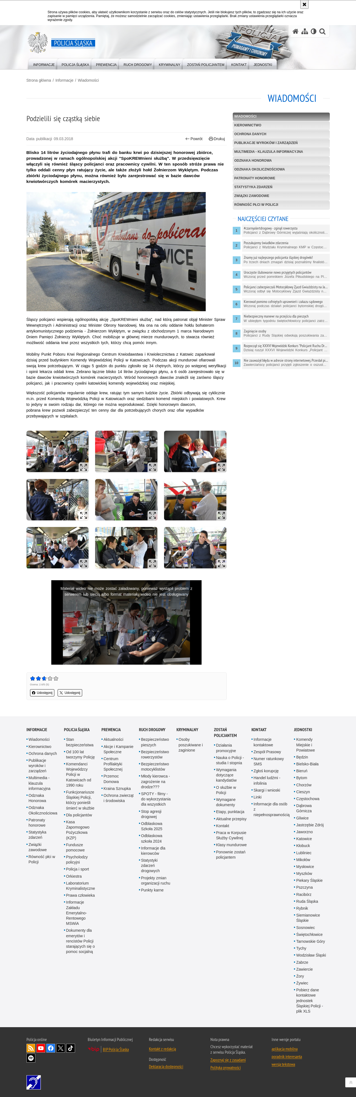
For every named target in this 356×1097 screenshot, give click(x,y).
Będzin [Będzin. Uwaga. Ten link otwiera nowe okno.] (302, 757)
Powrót (193, 139)
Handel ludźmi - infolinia (267, 780)
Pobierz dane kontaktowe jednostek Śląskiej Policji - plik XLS (309, 1000)
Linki (258, 797)
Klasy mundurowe (231, 845)
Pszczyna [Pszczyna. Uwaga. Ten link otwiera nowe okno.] (304, 887)
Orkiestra (74, 876)
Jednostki (303, 730)
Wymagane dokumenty (226, 802)
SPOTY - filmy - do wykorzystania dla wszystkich (156, 799)
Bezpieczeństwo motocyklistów (155, 766)
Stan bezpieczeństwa (80, 742)
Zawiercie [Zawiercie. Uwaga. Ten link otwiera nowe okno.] (304, 969)
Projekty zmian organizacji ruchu (155, 880)
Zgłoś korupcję (266, 771)
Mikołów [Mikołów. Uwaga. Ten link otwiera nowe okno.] (303, 860)
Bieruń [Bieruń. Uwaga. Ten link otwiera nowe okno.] (301, 771)
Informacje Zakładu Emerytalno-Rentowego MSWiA (76, 913)
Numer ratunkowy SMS (269, 761)
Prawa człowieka (80, 895)
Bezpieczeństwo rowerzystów (155, 754)
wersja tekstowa (283, 1064)
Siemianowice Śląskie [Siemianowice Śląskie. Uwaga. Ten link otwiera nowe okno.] (308, 918)
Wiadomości (88, 80)
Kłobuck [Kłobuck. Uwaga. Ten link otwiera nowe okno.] (303, 845)
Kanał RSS (30, 1048)
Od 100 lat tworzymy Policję (80, 754)
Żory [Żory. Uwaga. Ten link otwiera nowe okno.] (300, 976)
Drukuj (217, 139)
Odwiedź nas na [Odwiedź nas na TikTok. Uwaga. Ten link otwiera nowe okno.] (70, 1048)
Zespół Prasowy (267, 752)
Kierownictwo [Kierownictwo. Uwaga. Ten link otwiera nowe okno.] (40, 746)
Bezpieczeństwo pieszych (155, 742)
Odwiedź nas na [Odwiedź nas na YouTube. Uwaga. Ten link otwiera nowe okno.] (40, 1048)
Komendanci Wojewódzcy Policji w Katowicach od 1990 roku (78, 774)
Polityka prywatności (225, 1067)
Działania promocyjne (226, 748)
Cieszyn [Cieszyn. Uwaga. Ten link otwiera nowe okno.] (303, 792)
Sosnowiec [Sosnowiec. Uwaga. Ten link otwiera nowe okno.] (305, 927)
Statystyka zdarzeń (253, 187)
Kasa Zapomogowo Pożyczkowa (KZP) (78, 830)
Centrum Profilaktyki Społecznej (113, 764)
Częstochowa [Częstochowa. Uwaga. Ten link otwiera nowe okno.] (307, 799)
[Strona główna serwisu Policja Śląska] (296, 31)
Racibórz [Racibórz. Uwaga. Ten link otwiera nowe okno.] (303, 894)
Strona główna (38, 80)
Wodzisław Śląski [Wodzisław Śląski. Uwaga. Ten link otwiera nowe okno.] (311, 955)
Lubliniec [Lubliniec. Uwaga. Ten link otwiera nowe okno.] (303, 853)
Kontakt (222, 826)
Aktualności (114, 739)
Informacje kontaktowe (263, 742)
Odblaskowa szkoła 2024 (151, 838)
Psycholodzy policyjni (77, 859)
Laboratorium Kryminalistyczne (80, 886)
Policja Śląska (77, 730)
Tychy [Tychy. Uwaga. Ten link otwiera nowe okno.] (301, 948)
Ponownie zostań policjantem (231, 854)
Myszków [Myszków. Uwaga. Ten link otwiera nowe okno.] (304, 873)
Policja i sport (77, 869)
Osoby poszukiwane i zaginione (191, 744)
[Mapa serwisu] (304, 31)
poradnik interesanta (287, 1056)
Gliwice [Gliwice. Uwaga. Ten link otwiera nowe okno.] (302, 818)
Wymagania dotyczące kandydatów (226, 775)
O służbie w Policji (226, 790)
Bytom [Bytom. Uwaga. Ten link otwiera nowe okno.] (301, 778)
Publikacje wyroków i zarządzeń (266, 143)
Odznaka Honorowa (253, 161)
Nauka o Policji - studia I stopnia (230, 760)
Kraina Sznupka (117, 788)
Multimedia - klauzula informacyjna (268, 152)
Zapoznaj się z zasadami (228, 1060)
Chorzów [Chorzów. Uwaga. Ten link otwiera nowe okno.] (303, 785)
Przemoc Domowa (111, 779)
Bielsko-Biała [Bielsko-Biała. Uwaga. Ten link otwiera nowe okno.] (307, 764)
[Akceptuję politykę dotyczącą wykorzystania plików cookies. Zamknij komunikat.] (304, 4)
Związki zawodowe (251, 196)
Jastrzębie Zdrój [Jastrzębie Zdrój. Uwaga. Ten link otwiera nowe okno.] (310, 825)
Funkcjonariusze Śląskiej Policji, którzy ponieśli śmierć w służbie (80, 800)
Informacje (64, 80)
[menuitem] (44, 64)
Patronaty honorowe (254, 178)
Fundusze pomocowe (75, 847)
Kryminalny (187, 730)
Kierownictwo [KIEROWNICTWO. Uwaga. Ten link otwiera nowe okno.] (247, 125)
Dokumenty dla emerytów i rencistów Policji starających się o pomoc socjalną (80, 941)
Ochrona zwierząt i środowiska (119, 798)
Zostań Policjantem (225, 732)
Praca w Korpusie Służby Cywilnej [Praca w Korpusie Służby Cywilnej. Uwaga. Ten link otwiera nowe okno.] (231, 835)
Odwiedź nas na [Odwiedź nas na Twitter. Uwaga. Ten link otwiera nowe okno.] (60, 1048)
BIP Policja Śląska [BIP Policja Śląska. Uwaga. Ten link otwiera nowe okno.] (116, 1049)
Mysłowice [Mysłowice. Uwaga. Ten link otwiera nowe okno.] (305, 866)
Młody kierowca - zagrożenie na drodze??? (155, 781)
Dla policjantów (79, 815)
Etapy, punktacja (230, 812)
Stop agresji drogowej (151, 814)
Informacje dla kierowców (153, 851)
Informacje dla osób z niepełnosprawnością (272, 809)
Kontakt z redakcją (162, 1048)
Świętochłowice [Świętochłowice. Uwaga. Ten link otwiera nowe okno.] (309, 934)
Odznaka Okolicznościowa (259, 169)
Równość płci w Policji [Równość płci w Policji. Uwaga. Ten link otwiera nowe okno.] (42, 859)
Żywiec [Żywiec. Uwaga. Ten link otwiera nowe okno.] (302, 983)
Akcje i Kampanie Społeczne (118, 749)
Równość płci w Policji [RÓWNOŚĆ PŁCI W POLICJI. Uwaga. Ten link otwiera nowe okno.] (256, 205)
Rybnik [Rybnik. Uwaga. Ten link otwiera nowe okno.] (302, 908)
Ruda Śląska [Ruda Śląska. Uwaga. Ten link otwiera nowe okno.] (307, 901)
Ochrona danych (250, 134)
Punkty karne (152, 890)
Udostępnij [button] (42, 693)
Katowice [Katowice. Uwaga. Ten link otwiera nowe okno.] (304, 839)
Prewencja (111, 730)
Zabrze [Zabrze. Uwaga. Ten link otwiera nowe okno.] (302, 962)
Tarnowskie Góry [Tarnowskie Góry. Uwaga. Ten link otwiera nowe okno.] (310, 941)
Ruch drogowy (152, 730)
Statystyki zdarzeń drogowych (150, 865)
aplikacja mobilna (285, 1048)
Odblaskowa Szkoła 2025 (151, 826)
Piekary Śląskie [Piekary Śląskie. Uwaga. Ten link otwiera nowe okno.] (309, 880)
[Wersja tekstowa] (314, 31)
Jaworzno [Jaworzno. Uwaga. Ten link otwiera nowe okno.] (304, 832)
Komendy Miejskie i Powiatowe (305, 744)
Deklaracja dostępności (166, 1066)
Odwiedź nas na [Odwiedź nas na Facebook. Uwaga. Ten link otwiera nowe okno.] (50, 1048)
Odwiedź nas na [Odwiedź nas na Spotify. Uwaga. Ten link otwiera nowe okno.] (30, 1058)
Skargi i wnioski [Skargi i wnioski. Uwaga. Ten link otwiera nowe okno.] (267, 790)
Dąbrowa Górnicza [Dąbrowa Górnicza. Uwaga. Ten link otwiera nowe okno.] (304, 808)
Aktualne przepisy (231, 819)
